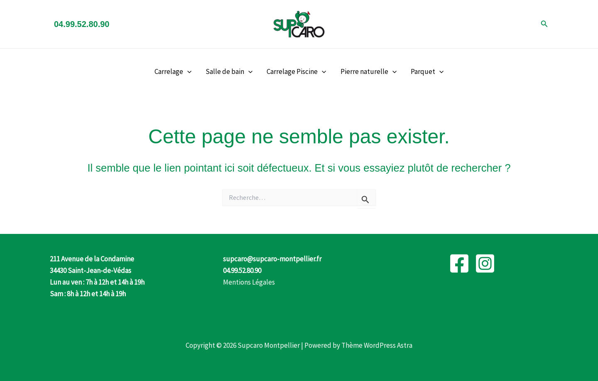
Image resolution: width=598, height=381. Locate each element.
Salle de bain (229, 71)
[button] (544, 24)
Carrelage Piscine (296, 71)
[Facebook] (459, 263)
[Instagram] (485, 263)
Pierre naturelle (369, 71)
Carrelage (172, 71)
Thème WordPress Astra (376, 345)
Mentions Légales (249, 282)
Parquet (427, 71)
